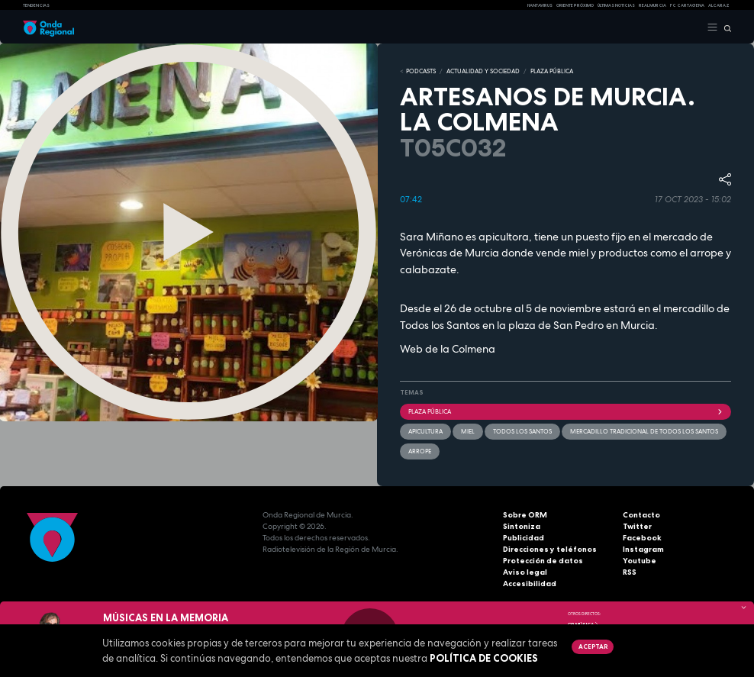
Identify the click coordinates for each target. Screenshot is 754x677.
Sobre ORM (525, 515)
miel (468, 431)
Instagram (643, 549)
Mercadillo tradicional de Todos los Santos (644, 431)
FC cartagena (687, 5)
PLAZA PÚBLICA (551, 71)
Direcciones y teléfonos (550, 549)
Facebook (642, 538)
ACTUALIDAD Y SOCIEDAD (483, 71)
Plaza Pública (565, 411)
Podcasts (421, 71)
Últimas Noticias (616, 5)
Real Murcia (652, 5)
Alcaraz (719, 5)
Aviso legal (525, 572)
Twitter (637, 526)
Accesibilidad (529, 583)
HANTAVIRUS (540, 5)
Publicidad (523, 538)
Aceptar (592, 646)
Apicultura (425, 431)
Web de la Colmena (447, 349)
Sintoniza (521, 526)
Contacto (641, 515)
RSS (629, 572)
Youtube (639, 561)
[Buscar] (724, 27)
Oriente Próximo (575, 5)
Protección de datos (543, 561)
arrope (419, 451)
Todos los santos (522, 431)
